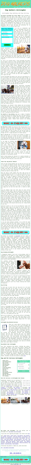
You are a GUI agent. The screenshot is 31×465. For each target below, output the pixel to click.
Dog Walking (20, 435)
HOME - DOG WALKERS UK (15, 453)
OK (20, 464)
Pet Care (25, 439)
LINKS (17, 7)
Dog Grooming (27, 435)
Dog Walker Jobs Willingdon (15, 431)
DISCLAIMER (28, 7)
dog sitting (19, 331)
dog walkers (12, 76)
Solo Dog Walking (8, 439)
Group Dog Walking (17, 436)
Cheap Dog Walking (24, 442)
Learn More (16, 464)
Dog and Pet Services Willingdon (12, 358)
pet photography (10, 393)
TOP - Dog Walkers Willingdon (7, 447)
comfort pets (9, 386)
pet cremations (25, 393)
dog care (11, 390)
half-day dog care (18, 333)
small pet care (13, 389)
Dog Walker (9, 436)
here (25, 355)
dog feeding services (13, 330)
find (5, 346)
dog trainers (27, 389)
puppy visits (17, 388)
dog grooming (22, 254)
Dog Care (23, 440)
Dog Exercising (17, 439)
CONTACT (23, 7)
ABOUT (20, 7)
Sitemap (2, 456)
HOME (14, 7)
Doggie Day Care (9, 440)
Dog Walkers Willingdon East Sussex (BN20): (11, 15)
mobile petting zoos (12, 394)
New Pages (5, 456)
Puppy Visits (7, 435)
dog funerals (17, 387)
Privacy (29, 456)
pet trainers (25, 390)
